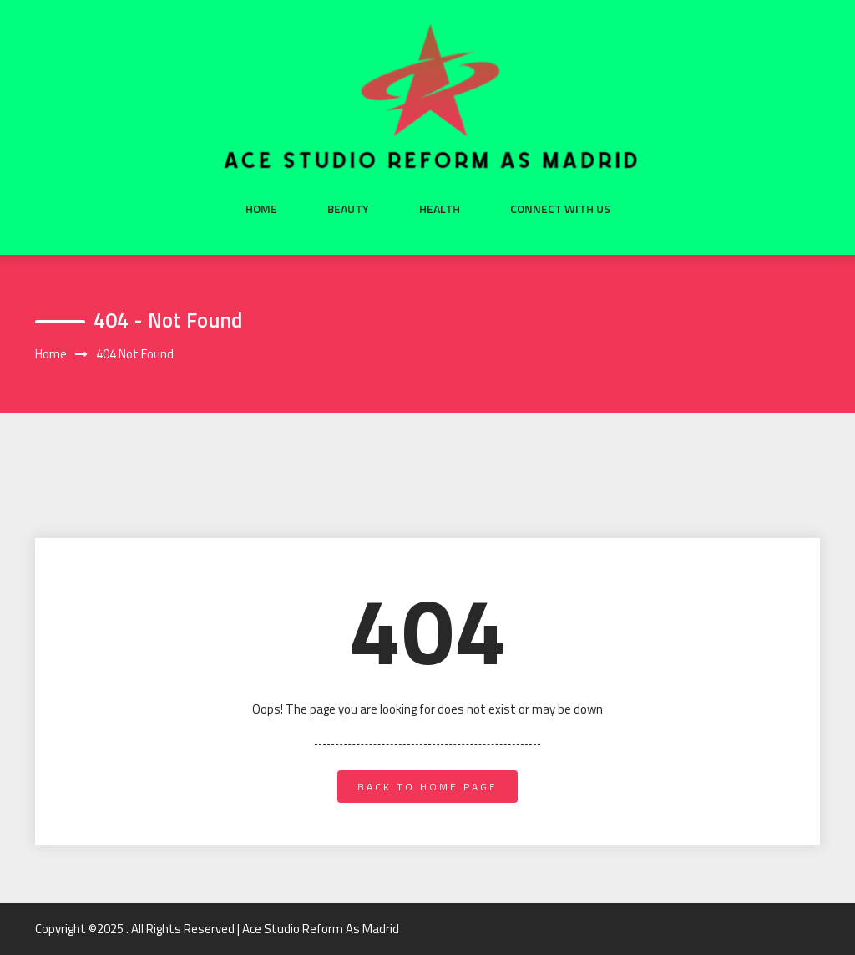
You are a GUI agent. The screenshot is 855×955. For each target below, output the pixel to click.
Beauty (348, 209)
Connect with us (560, 209)
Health (439, 209)
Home (261, 209)
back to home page (427, 787)
